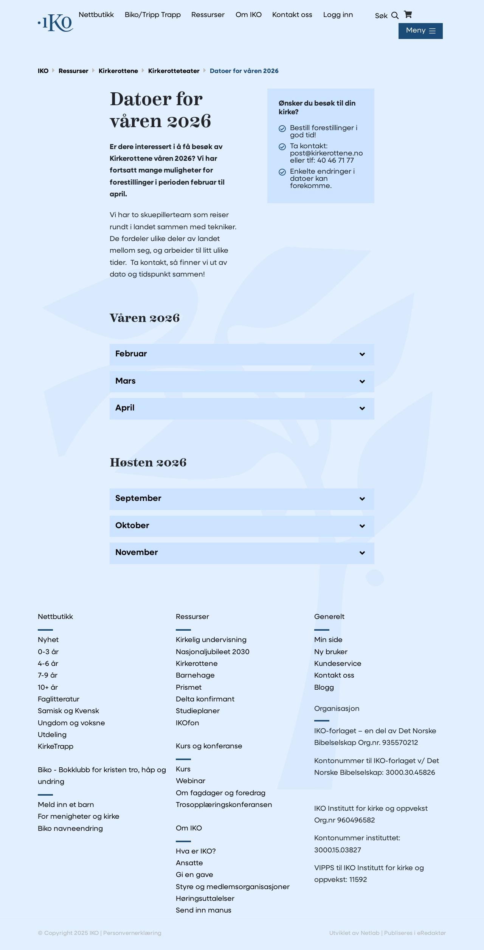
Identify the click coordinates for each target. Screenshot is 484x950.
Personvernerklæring (132, 934)
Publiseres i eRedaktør (415, 934)
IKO (43, 71)
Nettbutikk (55, 617)
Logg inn (338, 15)
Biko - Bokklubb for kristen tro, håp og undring (102, 776)
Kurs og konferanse (209, 746)
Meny (416, 30)
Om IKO (189, 828)
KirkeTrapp (55, 747)
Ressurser (74, 71)
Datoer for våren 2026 (244, 71)
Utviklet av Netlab (354, 934)
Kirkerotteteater (174, 71)
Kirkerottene (118, 71)
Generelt (329, 617)
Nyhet (48, 640)
